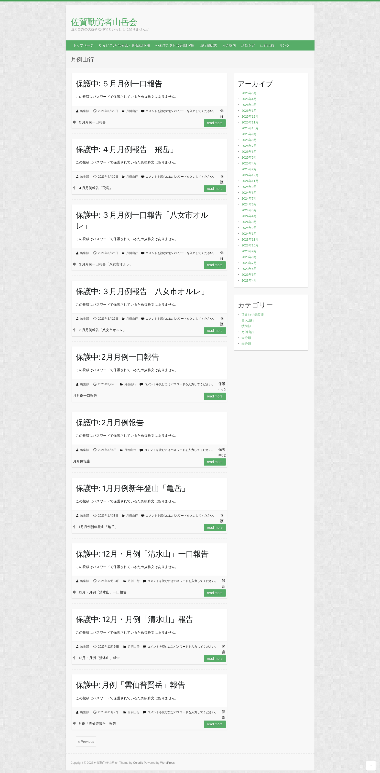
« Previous (86, 741)
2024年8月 (249, 192)
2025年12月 (249, 116)
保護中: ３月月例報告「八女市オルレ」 (142, 291)
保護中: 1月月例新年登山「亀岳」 (132, 488)
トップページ (83, 45)
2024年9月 (249, 187)
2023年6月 (249, 269)
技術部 (246, 326)
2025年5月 (249, 157)
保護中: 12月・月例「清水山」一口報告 (142, 553)
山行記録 (267, 45)
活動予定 (248, 45)
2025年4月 (249, 163)
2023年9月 (249, 251)
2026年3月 (249, 105)
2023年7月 (249, 263)
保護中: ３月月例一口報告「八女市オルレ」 (142, 220)
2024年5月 (249, 210)
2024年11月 (249, 181)
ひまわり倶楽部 (252, 314)
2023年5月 (249, 274)
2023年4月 (249, 280)
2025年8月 (249, 140)
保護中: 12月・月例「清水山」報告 (134, 619)
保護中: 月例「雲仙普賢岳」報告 (130, 684)
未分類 (246, 338)
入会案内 (229, 45)
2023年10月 (249, 245)
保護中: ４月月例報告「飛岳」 (126, 149)
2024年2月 (249, 228)
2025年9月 (249, 134)
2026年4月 (249, 99)
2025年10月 (249, 128)
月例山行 (132, 111)
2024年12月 (249, 175)
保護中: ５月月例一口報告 (119, 83)
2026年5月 (249, 93)
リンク (284, 45)
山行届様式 (208, 45)
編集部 (84, 111)
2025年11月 (249, 122)
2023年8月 (249, 257)
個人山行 (247, 320)
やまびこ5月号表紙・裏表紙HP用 (124, 45)
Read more (215, 123)
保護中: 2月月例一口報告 (117, 356)
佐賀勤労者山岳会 (104, 22)
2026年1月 (249, 110)
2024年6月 (249, 204)
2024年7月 (249, 198)
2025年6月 (249, 151)
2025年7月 (249, 146)
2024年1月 (249, 233)
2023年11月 (249, 239)
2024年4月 (249, 216)
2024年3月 (249, 222)
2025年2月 (249, 169)
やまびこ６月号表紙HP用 (174, 45)
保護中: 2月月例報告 (110, 422)
